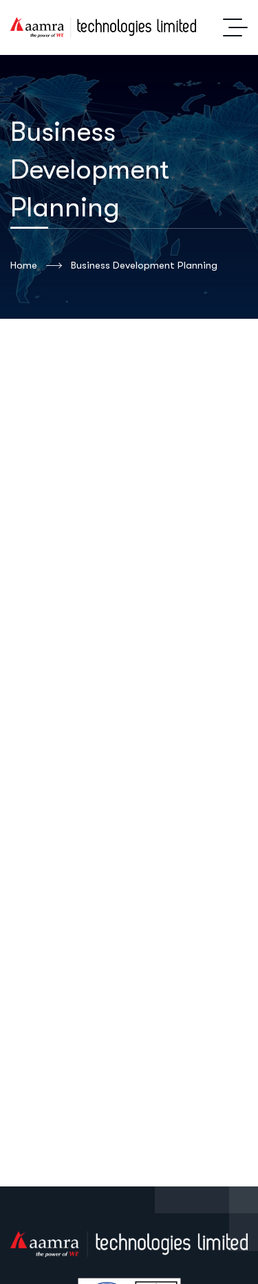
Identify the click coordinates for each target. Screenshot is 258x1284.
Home (36, 266)
